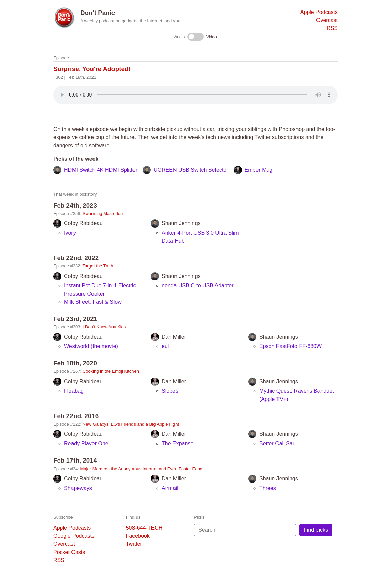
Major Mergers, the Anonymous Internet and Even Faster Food (141, 468)
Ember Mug (259, 170)
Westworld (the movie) (91, 346)
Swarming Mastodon (103, 213)
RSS (332, 28)
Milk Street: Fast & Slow (93, 302)
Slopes (170, 391)
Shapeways (78, 488)
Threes (267, 488)
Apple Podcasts (319, 12)
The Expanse (177, 443)
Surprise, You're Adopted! (92, 68)
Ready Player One (86, 443)
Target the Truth (98, 266)
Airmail (170, 488)
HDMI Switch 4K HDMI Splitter (100, 170)
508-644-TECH (144, 528)
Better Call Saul (278, 443)
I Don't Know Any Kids (104, 326)
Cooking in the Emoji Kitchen (111, 371)
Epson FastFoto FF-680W (290, 346)
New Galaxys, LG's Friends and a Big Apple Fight (131, 424)
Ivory (70, 233)
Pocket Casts (69, 552)
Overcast (327, 20)
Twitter (134, 544)
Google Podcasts (74, 536)
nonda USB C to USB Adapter (198, 285)
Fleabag (74, 391)
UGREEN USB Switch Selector (190, 170)
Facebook (138, 536)
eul (165, 346)
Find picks (316, 530)
